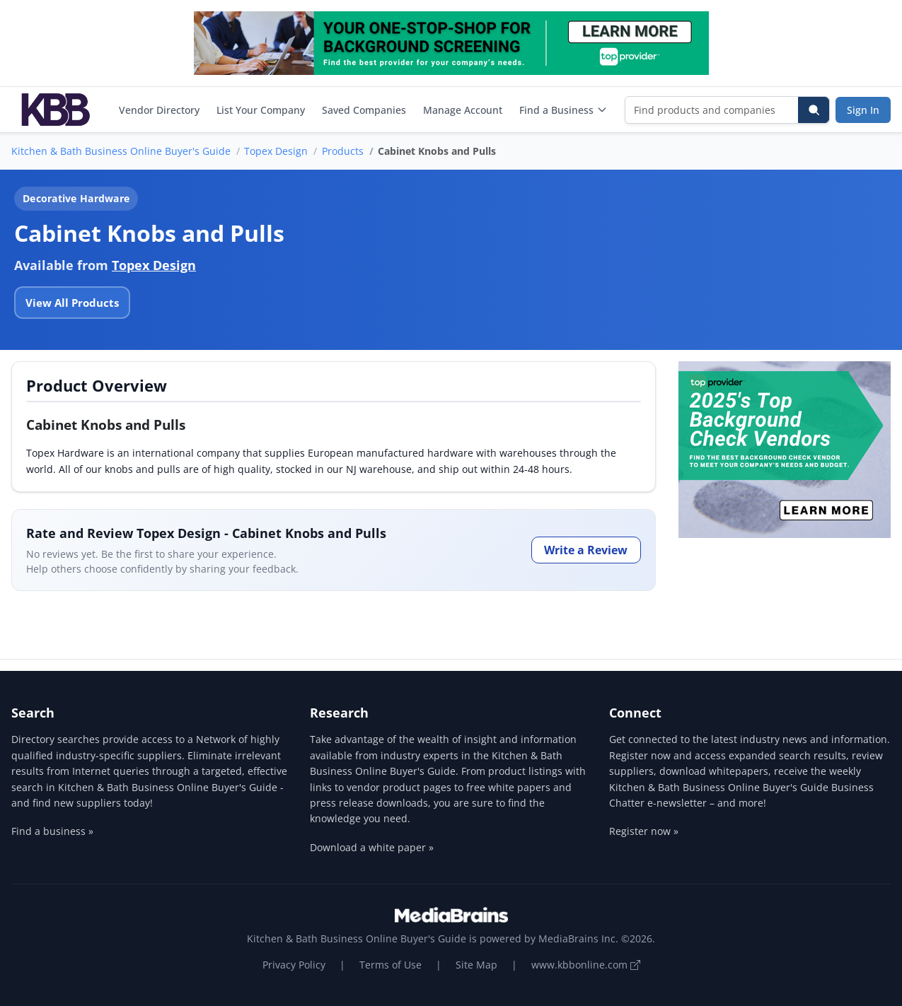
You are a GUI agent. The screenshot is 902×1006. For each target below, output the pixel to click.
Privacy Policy (293, 964)
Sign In (863, 110)
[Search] (813, 110)
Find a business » (52, 831)
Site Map (476, 964)
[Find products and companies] (712, 110)
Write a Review (586, 550)
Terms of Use (390, 964)
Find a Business (563, 110)
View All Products (72, 303)
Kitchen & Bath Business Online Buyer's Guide (121, 151)
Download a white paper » (372, 847)
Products (343, 151)
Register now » (643, 831)
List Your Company (260, 110)
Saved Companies (364, 110)
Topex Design (276, 151)
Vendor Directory (159, 110)
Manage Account (462, 110)
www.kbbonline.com (585, 964)
